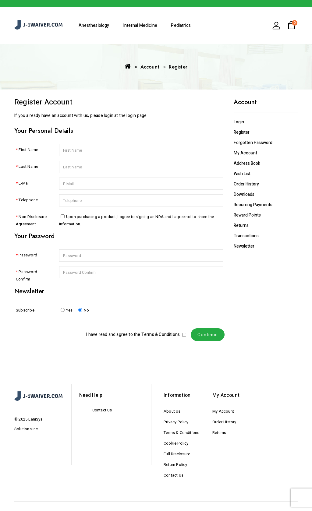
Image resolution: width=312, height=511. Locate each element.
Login (239, 122)
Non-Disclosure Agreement (31, 220)
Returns (241, 225)
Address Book (247, 163)
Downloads (244, 194)
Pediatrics (181, 25)
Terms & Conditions (181, 432)
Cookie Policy (176, 443)
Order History (246, 184)
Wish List (242, 174)
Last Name (28, 166)
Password (28, 255)
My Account (245, 153)
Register (178, 66)
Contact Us (102, 410)
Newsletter (244, 246)
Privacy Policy (176, 422)
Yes (67, 310)
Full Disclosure (177, 454)
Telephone (28, 200)
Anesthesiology (94, 25)
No (83, 310)
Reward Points (247, 215)
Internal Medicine (140, 25)
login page (136, 115)
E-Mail (24, 183)
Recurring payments (253, 205)
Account (149, 66)
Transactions (246, 236)
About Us (172, 411)
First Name (28, 150)
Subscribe (25, 310)
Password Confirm (26, 275)
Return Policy (175, 464)
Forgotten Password (253, 142)
